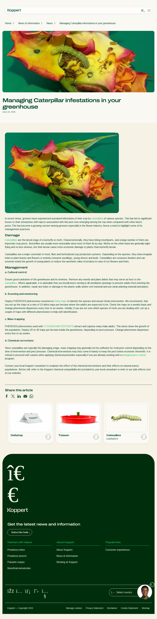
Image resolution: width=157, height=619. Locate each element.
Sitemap (146, 613)
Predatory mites (16, 549)
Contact (60, 568)
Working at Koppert (67, 562)
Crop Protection (16, 580)
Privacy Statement (94, 613)
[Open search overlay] (143, 11)
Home (8, 23)
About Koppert (64, 549)
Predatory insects (17, 556)
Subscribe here (21, 532)
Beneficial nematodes (19, 568)
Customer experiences (117, 549)
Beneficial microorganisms (21, 574)
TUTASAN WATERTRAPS (59, 326)
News (49, 23)
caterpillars (97, 218)
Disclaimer (112, 613)
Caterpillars (11, 240)
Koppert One (112, 556)
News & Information (29, 23)
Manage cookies (74, 613)
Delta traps (60, 301)
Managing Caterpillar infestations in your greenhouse (88, 23)
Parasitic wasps (16, 562)
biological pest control (134, 355)
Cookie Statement (129, 613)
